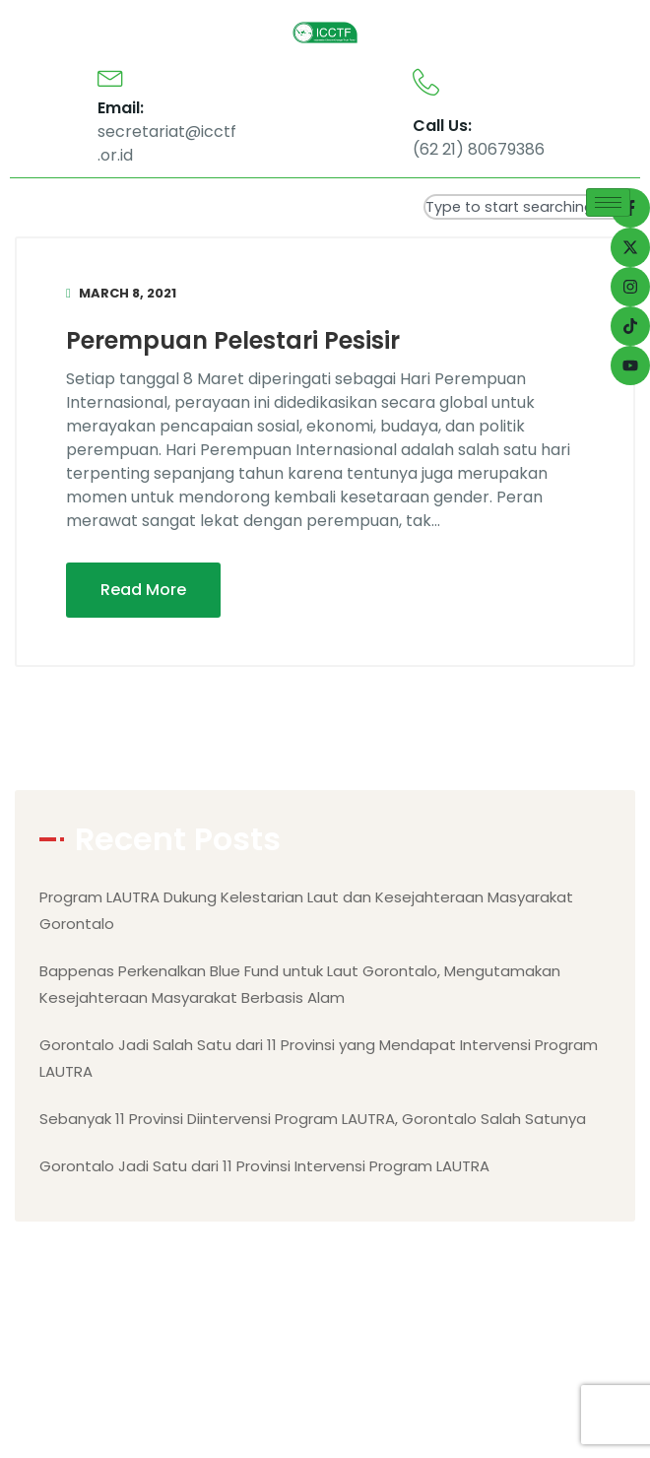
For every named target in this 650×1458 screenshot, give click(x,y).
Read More (143, 589)
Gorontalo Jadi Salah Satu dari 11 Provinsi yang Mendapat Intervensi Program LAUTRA (318, 1058)
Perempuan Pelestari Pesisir (233, 340)
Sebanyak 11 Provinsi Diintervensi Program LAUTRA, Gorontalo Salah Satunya (312, 1118)
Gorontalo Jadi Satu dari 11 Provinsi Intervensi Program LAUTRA (264, 1166)
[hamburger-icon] (608, 202)
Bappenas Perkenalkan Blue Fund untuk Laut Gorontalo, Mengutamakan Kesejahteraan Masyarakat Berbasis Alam (299, 984)
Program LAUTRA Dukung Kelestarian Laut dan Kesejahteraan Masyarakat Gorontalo (306, 910)
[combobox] (531, 207)
